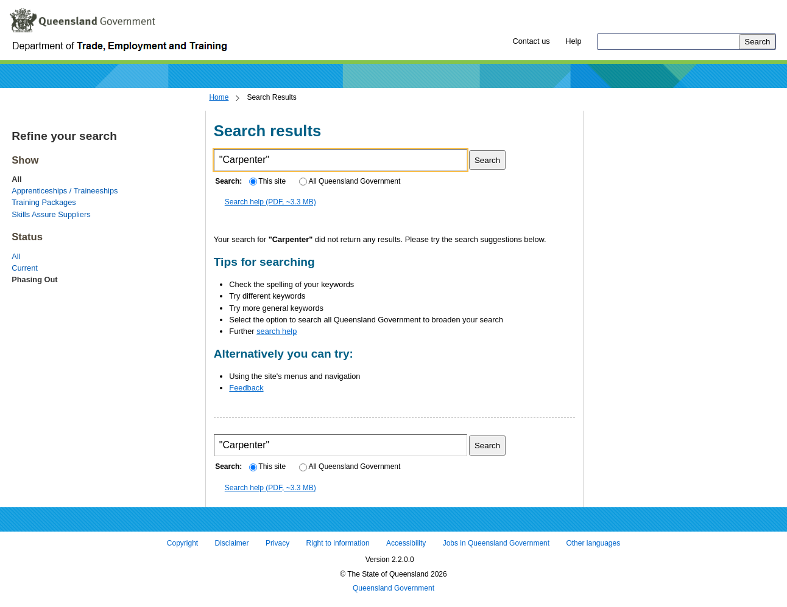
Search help (270, 202)
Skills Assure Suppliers (51, 214)
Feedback (246, 387)
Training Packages (44, 202)
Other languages (593, 543)
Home (218, 97)
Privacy (277, 543)
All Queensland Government (350, 181)
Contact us (530, 41)
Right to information (338, 543)
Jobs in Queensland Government (496, 543)
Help (573, 41)
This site (267, 181)
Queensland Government (393, 588)
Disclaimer (232, 543)
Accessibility (406, 543)
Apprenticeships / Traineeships (65, 190)
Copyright (182, 543)
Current (25, 267)
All (16, 256)
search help (276, 331)
